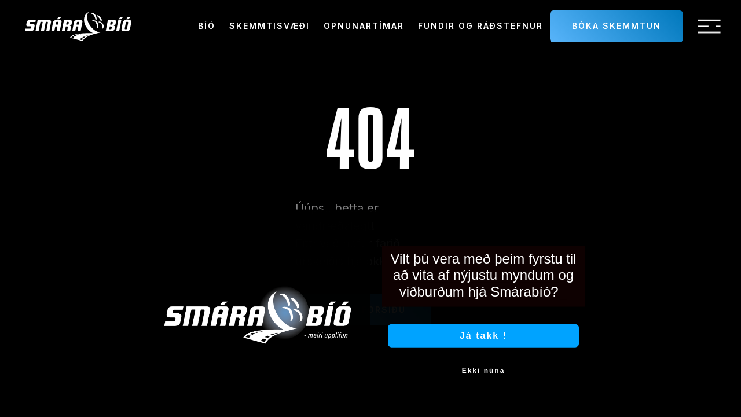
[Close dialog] (583, 229)
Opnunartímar (364, 26)
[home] (78, 26)
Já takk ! (483, 343)
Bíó (206, 26)
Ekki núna (483, 378)
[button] (709, 26)
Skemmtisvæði (269, 26)
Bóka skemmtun (616, 26)
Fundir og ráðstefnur (480, 26)
